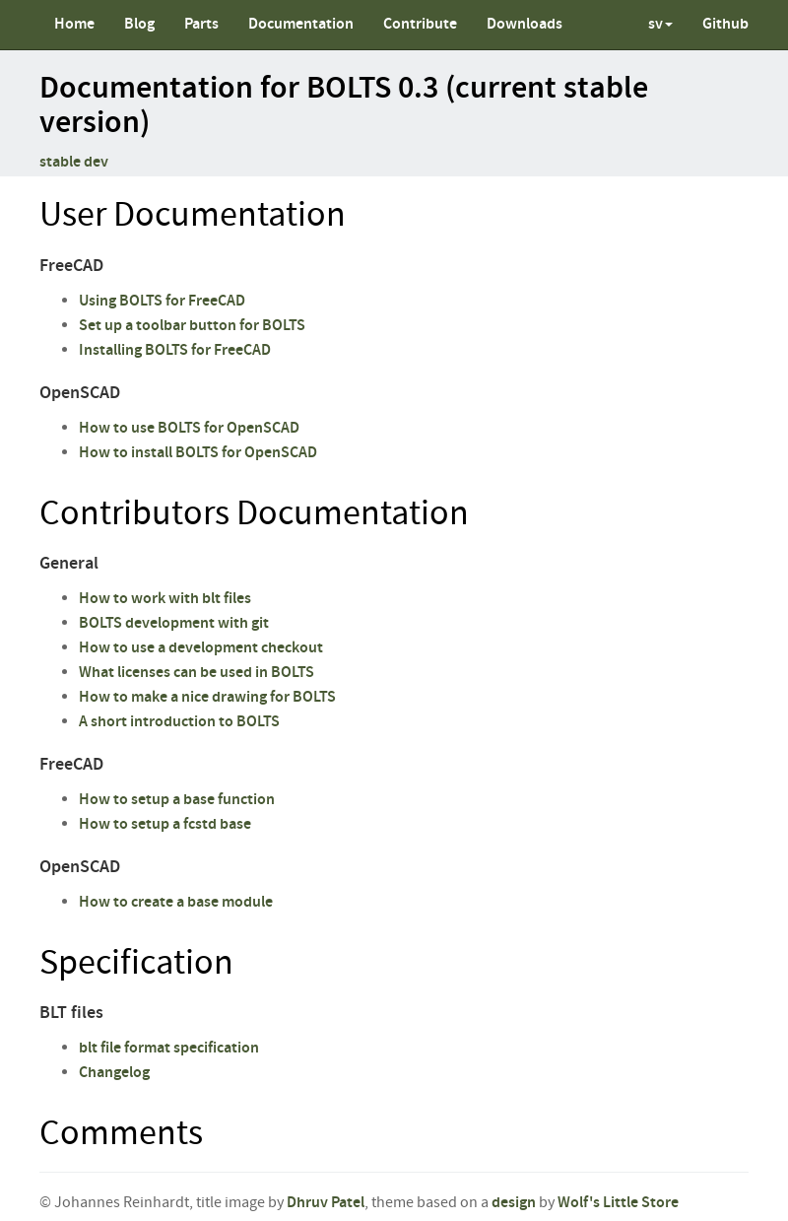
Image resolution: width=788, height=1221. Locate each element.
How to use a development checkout (201, 648)
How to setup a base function (177, 799)
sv (660, 24)
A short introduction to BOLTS (179, 722)
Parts (201, 24)
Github (725, 24)
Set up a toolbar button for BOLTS (192, 325)
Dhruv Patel (325, 1202)
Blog (139, 24)
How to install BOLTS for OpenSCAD (198, 452)
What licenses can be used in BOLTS (196, 672)
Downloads (524, 24)
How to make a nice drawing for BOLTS (207, 697)
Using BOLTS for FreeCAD (162, 301)
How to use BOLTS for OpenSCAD (189, 428)
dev (96, 162)
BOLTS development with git (174, 623)
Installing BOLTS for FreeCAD (175, 350)
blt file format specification (169, 1048)
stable (60, 162)
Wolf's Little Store (618, 1202)
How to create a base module (176, 902)
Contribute (420, 24)
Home (74, 24)
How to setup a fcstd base (165, 824)
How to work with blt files (165, 598)
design (514, 1202)
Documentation (301, 24)
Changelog (114, 1072)
